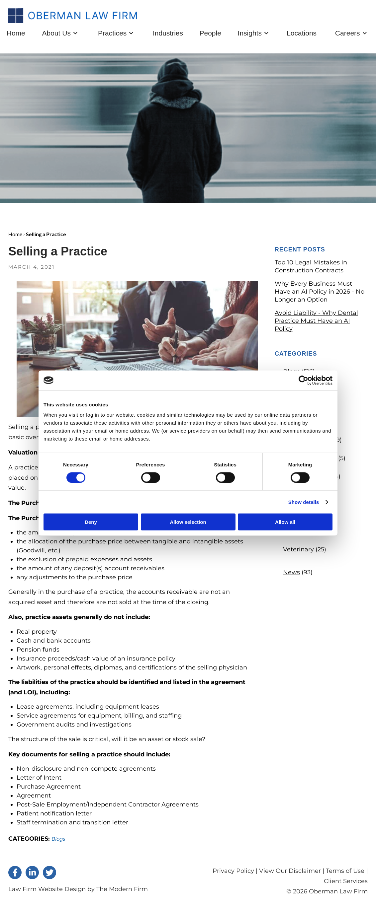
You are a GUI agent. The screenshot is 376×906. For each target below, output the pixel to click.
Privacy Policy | (236, 872)
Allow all (285, 522)
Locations (302, 34)
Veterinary (298, 550)
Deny (91, 522)
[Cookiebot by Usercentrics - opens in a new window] (303, 380)
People (210, 34)
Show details (303, 502)
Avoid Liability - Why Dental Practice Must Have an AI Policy (316, 322)
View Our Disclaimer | (291, 872)
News (291, 573)
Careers (347, 34)
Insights (250, 34)
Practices (112, 34)
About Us (56, 34)
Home (16, 34)
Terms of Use (345, 872)
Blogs (58, 840)
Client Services (346, 882)
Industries (168, 34)
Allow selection (188, 522)
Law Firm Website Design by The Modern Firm (78, 890)
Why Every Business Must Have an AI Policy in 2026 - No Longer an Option (319, 293)
